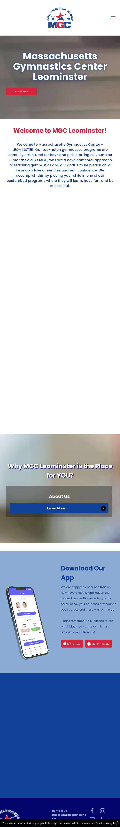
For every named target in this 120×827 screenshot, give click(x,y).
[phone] (102, 820)
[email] (92, 820)
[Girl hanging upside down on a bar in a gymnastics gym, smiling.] (60, 709)
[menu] (113, 18)
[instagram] (102, 811)
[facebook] (92, 811)
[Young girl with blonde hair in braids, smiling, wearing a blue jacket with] (60, 762)
